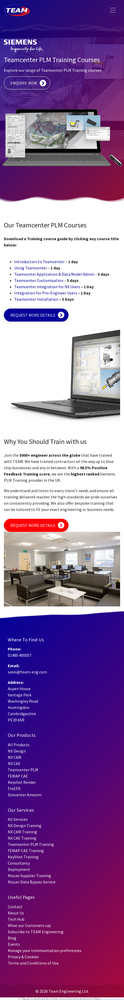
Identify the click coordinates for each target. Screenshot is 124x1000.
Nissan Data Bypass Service (32, 881)
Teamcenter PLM (23, 769)
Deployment (19, 869)
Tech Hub (16, 919)
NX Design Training (25, 825)
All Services (18, 819)
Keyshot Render (22, 782)
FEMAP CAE (18, 776)
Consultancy (19, 863)
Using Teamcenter (30, 267)
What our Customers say (29, 925)
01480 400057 (19, 655)
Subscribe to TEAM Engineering (36, 931)
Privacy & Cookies (23, 956)
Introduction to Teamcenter (39, 261)
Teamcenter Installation (36, 299)
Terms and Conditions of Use (33, 963)
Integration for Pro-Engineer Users (45, 293)
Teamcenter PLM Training (31, 844)
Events (14, 944)
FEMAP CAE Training (26, 850)
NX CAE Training (22, 838)
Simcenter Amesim (25, 794)
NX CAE (14, 763)
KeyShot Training (23, 856)
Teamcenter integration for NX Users (47, 286)
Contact (15, 906)
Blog (12, 938)
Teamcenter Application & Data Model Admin (54, 274)
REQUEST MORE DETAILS (32, 315)
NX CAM (14, 757)
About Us (16, 912)
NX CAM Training (22, 831)
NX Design (17, 751)
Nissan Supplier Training (29, 875)
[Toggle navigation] (113, 10)
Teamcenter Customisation (38, 280)
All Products (19, 744)
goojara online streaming (48, 998)
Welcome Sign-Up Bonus (80, 998)
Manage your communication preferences (44, 950)
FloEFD (14, 788)
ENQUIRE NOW (23, 83)
